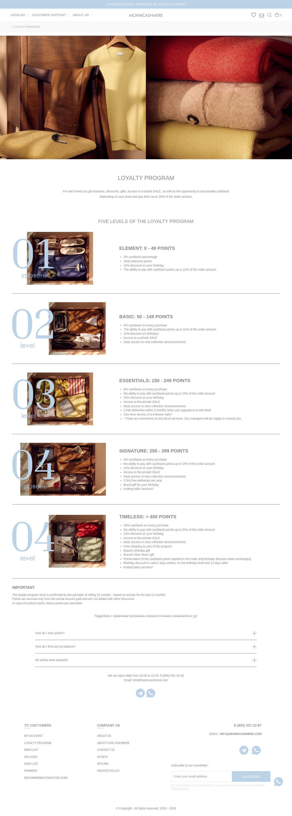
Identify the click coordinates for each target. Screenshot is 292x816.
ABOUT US (104, 736)
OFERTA (102, 757)
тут (195, 616)
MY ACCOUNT (33, 736)
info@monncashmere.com (241, 734)
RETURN (102, 763)
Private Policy (108, 770)
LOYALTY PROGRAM (26, 26)
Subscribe (251, 776)
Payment (30, 770)
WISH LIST (31, 749)
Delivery (31, 757)
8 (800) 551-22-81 (248, 725)
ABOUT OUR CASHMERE (113, 743)
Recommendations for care (46, 777)
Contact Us (106, 749)
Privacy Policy (180, 788)
